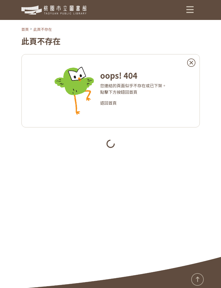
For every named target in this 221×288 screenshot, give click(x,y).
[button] (190, 9)
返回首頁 (108, 103)
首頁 (25, 29)
